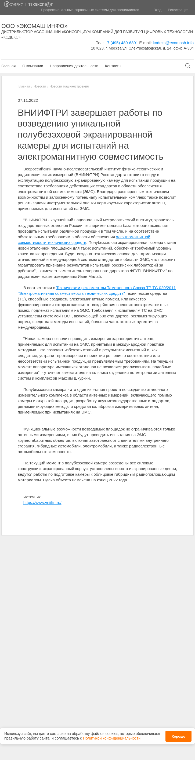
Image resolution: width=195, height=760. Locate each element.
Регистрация (178, 10)
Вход (157, 10)
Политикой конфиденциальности (111, 735)
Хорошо (178, 733)
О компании (32, 66)
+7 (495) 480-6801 (121, 42)
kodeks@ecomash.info (173, 42)
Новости (40, 86)
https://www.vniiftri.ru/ (42, 502)
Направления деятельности (74, 66)
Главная (8, 66)
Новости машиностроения (69, 86)
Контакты (113, 66)
